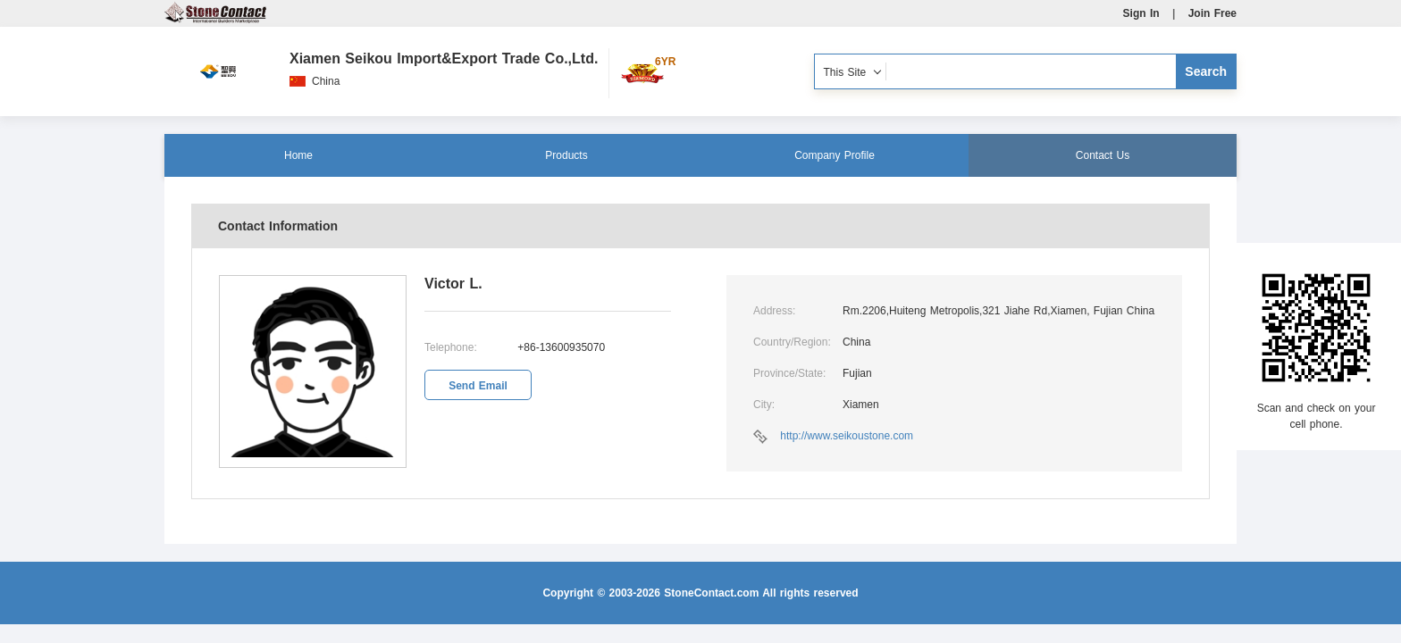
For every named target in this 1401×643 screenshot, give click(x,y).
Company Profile (834, 155)
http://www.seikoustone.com (846, 436)
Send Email (478, 386)
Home (298, 155)
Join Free (1212, 13)
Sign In (1141, 13)
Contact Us (1102, 155)
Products (566, 155)
